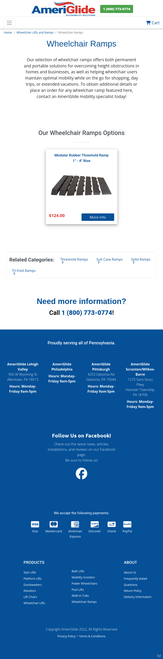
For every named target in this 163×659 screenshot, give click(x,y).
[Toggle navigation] (9, 22)
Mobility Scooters (83, 577)
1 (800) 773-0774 (87, 312)
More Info (98, 217)
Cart (153, 23)
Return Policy (133, 591)
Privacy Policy (67, 636)
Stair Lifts (30, 572)
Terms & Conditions (92, 636)
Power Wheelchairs (84, 583)
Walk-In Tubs (80, 596)
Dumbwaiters (33, 585)
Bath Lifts (78, 571)
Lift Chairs (30, 597)
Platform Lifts (33, 579)
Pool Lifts (78, 590)
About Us (130, 572)
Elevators (30, 591)
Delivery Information (138, 597)
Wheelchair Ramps (84, 602)
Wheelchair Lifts (34, 603)
